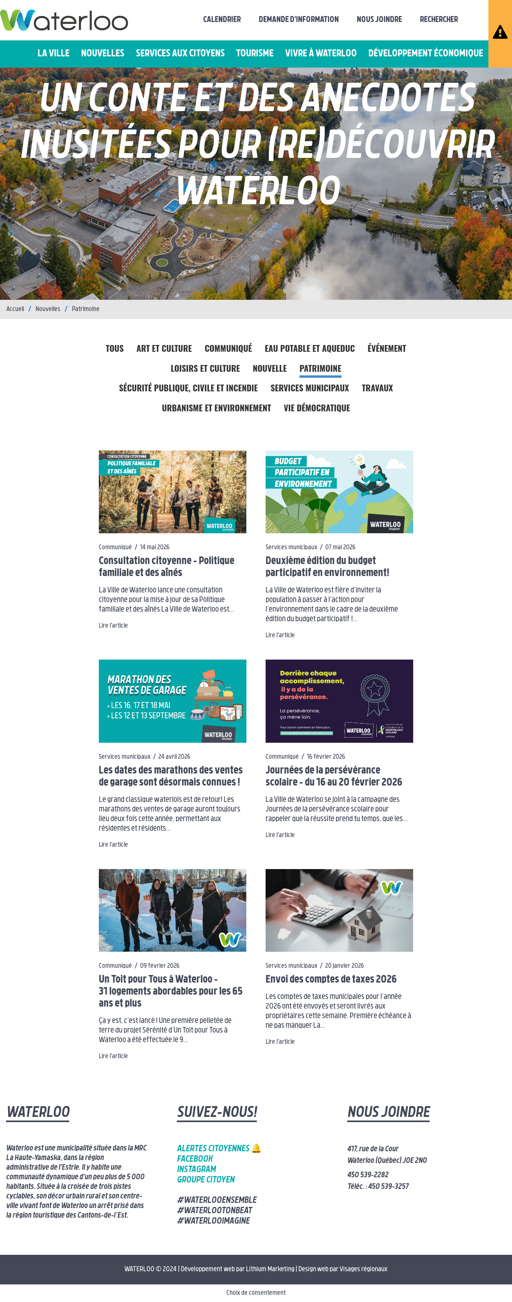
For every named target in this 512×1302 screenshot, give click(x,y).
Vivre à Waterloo (321, 54)
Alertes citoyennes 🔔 (219, 1149)
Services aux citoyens (180, 54)
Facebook (194, 1159)
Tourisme (255, 54)
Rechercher (439, 20)
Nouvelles (102, 54)
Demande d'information (299, 20)
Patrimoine (86, 309)
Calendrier (222, 20)
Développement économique (425, 54)
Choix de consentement (256, 1293)
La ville (54, 54)
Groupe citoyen (205, 1180)
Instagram (196, 1169)
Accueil (15, 309)
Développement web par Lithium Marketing (237, 1269)
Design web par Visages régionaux (343, 1269)
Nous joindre (379, 20)
